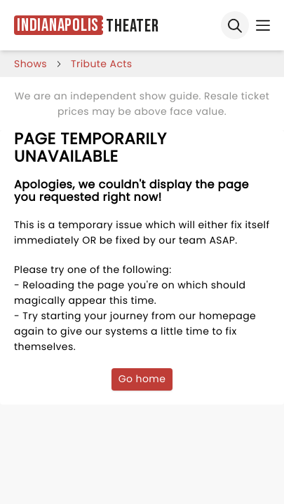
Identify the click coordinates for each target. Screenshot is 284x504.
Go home (142, 379)
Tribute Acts (102, 64)
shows (30, 64)
